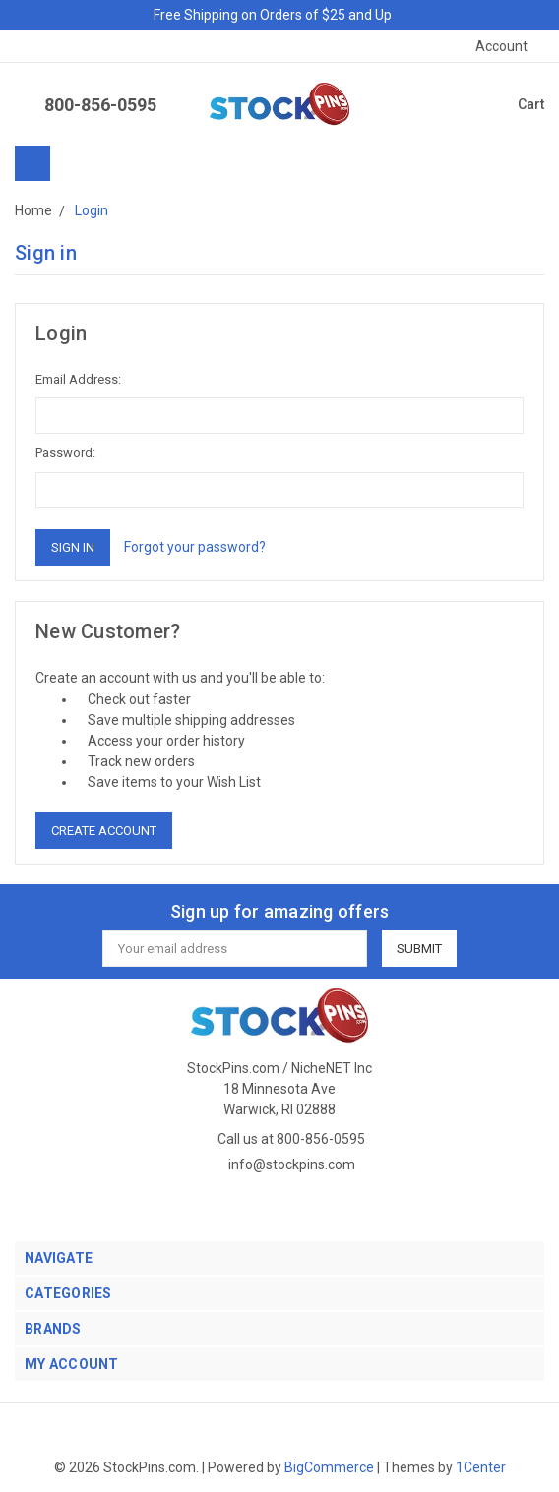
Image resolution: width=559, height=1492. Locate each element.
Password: (65, 453)
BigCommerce (329, 1467)
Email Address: (78, 379)
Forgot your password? (195, 547)
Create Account (103, 830)
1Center (481, 1467)
